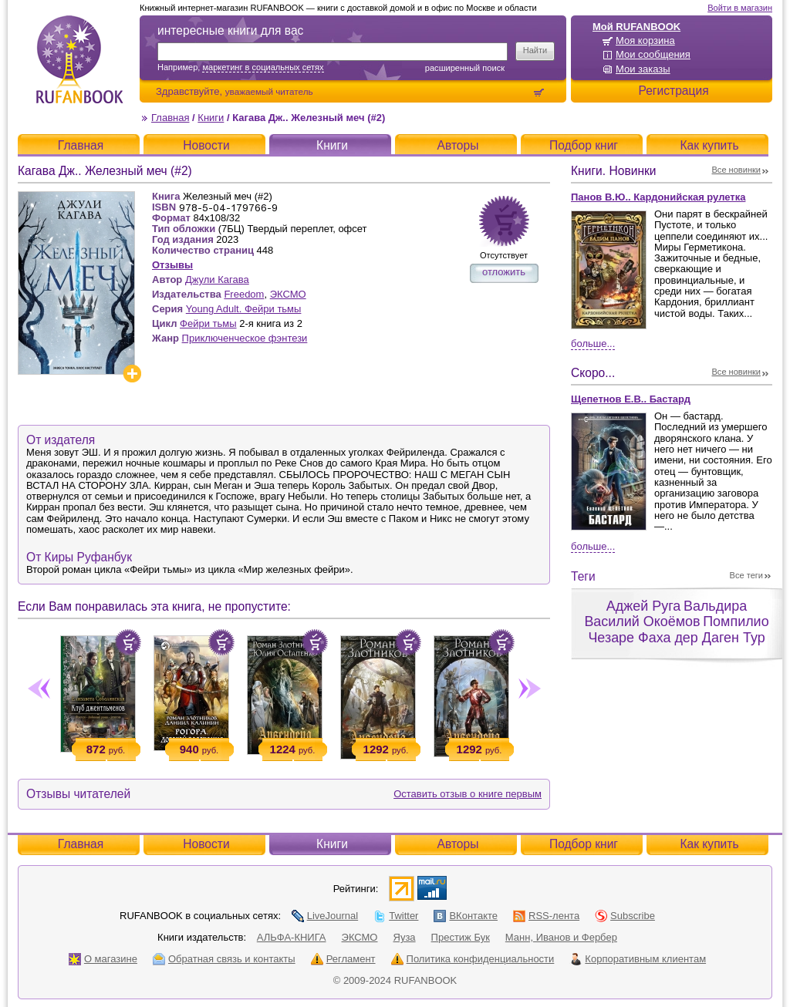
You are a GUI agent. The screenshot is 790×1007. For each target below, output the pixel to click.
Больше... (593, 343)
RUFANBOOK (79, 59)
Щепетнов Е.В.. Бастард (630, 399)
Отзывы (172, 265)
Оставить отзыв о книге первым (467, 794)
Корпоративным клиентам (637, 959)
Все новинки (736, 169)
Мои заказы (643, 69)
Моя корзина (645, 40)
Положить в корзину (128, 642)
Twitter (395, 915)
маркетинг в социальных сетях (262, 67)
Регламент (343, 959)
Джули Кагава (217, 279)
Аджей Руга (643, 606)
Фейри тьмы (208, 323)
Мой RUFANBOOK (636, 26)
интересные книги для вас (230, 30)
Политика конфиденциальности (473, 959)
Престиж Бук (460, 937)
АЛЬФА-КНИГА (291, 937)
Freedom (244, 294)
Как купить (709, 145)
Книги (211, 117)
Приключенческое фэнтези (245, 338)
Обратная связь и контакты (224, 959)
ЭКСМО (288, 294)
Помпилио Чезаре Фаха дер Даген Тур (678, 629)
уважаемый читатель (269, 91)
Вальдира (715, 606)
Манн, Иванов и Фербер (561, 937)
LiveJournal (325, 915)
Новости (206, 145)
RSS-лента (546, 915)
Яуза (404, 937)
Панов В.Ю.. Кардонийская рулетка (658, 197)
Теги (583, 576)
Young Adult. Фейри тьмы (244, 309)
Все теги (746, 575)
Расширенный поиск (465, 67)
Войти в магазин (739, 7)
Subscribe (625, 915)
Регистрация (673, 90)
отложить (503, 272)
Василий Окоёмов (642, 621)
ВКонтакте (466, 915)
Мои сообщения (653, 54)
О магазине (103, 959)
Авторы (458, 145)
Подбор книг (583, 145)
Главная (170, 117)
